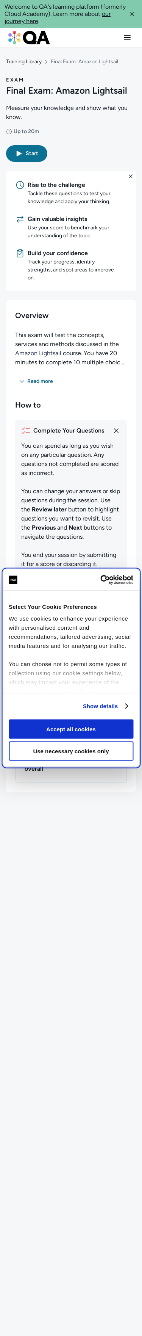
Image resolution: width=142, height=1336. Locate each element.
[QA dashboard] (29, 37)
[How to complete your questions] (71, 430)
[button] (132, 14)
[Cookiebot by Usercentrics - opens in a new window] (101, 580)
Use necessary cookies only (71, 751)
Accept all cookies (71, 729)
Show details (100, 706)
